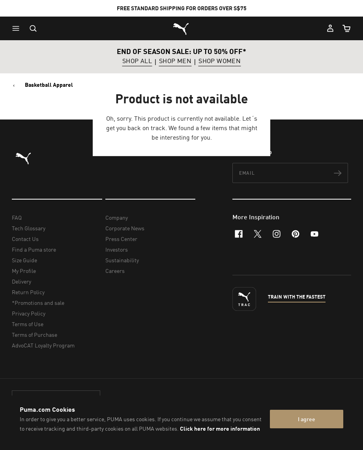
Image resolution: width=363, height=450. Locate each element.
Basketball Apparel (49, 85)
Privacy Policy (28, 313)
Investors (116, 249)
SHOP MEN (175, 61)
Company (116, 217)
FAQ (17, 217)
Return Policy (28, 292)
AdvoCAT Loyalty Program (43, 345)
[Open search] (33, 28)
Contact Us (25, 238)
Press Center (121, 238)
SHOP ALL (137, 61)
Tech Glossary (28, 228)
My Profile (24, 270)
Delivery (21, 281)
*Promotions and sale (38, 302)
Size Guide (24, 260)
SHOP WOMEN (219, 61)
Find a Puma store (34, 249)
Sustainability (122, 260)
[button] (18, 28)
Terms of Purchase (34, 334)
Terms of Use (27, 324)
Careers (115, 270)
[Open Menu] (18, 28)
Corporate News (124, 228)
